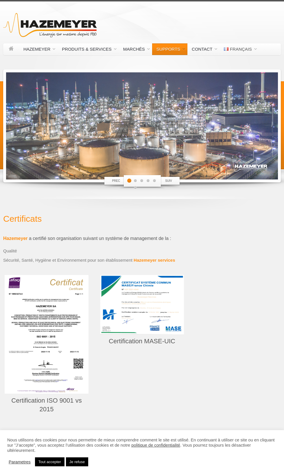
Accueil (11, 49)
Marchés (134, 50)
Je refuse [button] (77, 462)
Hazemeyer (37, 50)
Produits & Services (87, 50)
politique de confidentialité (155, 445)
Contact (202, 50)
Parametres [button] (20, 462)
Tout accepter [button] (49, 462)
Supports (168, 50)
